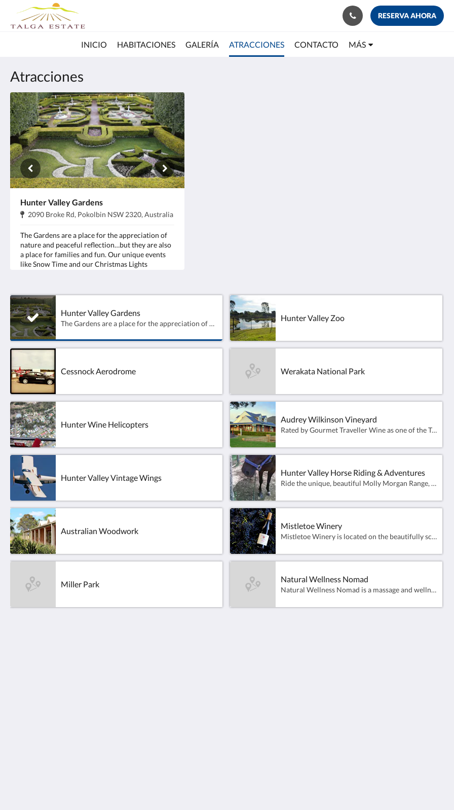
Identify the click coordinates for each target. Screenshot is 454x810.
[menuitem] (94, 44)
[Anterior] (30, 168)
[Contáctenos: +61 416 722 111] (353, 16)
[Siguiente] (164, 168)
